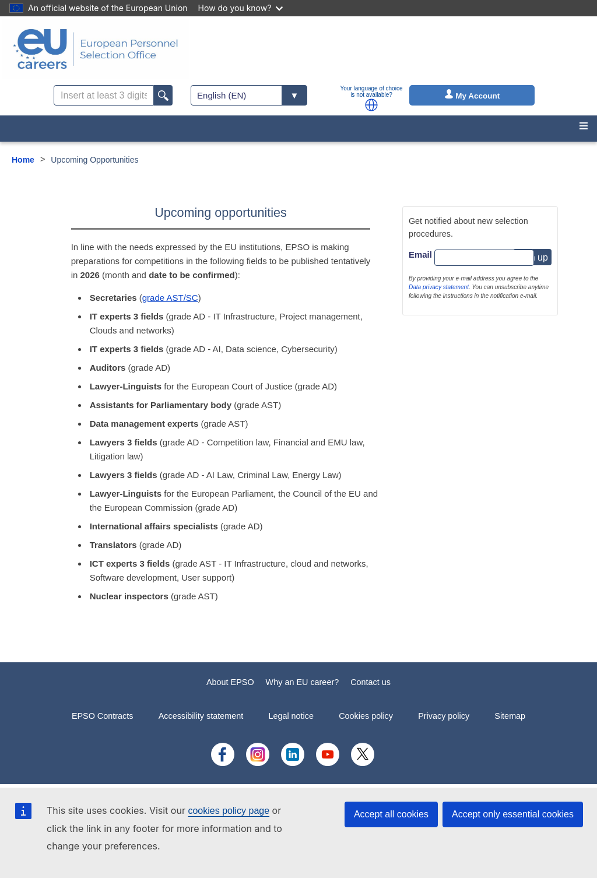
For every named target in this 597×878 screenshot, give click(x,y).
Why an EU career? (302, 682)
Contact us (370, 682)
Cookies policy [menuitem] (366, 716)
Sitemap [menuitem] (509, 716)
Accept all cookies (391, 814)
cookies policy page (228, 811)
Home (23, 159)
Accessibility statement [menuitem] (201, 716)
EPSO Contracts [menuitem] (103, 716)
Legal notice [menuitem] (291, 716)
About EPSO (230, 682)
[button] (371, 105)
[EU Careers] (95, 49)
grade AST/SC (170, 298)
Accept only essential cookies (513, 814)
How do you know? (240, 8)
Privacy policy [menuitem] (443, 716)
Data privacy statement (439, 287)
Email (420, 254)
